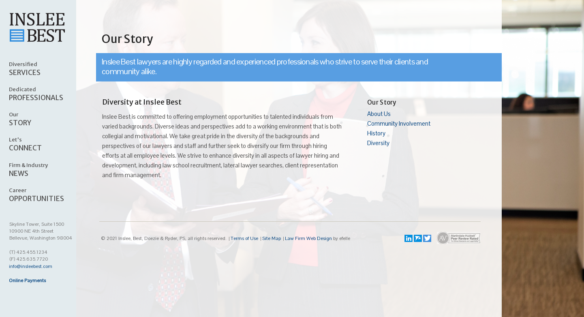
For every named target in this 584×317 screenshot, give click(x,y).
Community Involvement (398, 123)
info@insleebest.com (30, 266)
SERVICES (47, 68)
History (376, 133)
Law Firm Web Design (308, 238)
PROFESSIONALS (47, 94)
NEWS (47, 169)
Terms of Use (244, 238)
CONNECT (47, 144)
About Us (379, 114)
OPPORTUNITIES (47, 194)
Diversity (378, 143)
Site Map (271, 238)
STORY (47, 119)
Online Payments (27, 280)
